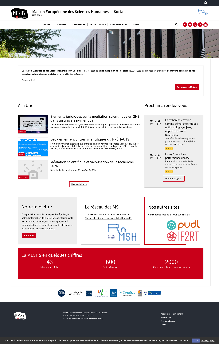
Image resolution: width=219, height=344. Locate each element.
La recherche (78, 24)
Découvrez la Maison (187, 87)
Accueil (47, 24)
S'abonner (29, 235)
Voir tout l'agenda (174, 178)
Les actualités (98, 24)
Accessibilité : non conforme (172, 313)
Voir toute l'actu (79, 184)
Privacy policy (207, 340)
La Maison (61, 24)
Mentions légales (168, 321)
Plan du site (166, 317)
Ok (195, 340)
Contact (136, 24)
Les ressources (118, 24)
